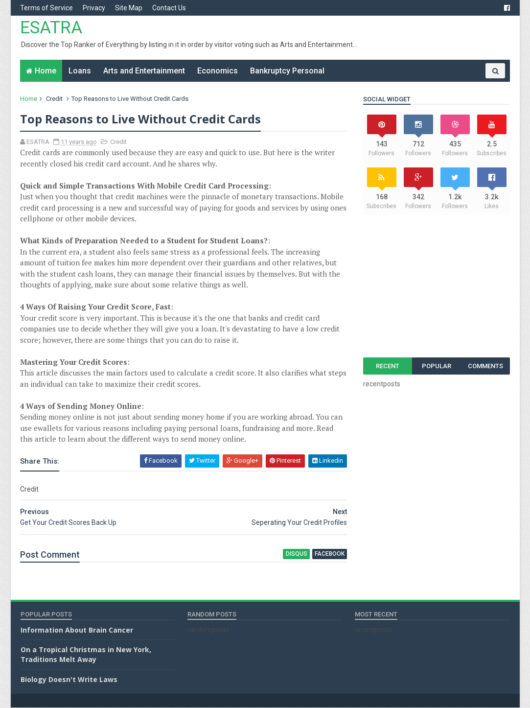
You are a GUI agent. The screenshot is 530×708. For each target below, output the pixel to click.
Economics (218, 70)
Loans (80, 70)
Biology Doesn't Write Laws (69, 679)
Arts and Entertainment (144, 70)
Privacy (94, 8)
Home (46, 70)
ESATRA (52, 28)
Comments (485, 366)
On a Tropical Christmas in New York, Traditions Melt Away (86, 654)
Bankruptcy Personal (288, 70)
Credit (54, 98)
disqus (290, 554)
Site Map (129, 8)
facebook (324, 554)
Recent (387, 366)
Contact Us (169, 8)
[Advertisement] (436, 286)
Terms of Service (47, 8)
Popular (436, 366)
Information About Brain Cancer (77, 630)
